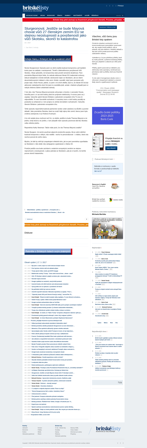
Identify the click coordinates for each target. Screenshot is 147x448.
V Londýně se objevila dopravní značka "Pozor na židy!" (48, 388)
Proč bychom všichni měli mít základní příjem (45, 268)
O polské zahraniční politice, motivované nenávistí (56, 381)
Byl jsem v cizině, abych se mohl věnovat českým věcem (48, 265)
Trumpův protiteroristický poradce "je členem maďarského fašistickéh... (53, 307)
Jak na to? (98, 171)
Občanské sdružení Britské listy (42, 443)
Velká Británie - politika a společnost (37, 210)
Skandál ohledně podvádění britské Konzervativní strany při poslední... (52, 360)
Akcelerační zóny (102, 316)
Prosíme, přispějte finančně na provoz (46, 320)
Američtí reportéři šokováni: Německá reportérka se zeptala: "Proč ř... (52, 292)
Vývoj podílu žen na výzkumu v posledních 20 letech (47, 286)
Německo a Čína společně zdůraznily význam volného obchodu (50, 328)
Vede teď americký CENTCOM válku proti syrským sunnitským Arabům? (61, 305)
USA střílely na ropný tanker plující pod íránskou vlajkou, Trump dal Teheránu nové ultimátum (107, 298)
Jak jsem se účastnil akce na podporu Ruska (108, 310)
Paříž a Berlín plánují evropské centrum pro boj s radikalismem (50, 333)
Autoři (87, 15)
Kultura (24, 432)
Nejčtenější (78, 15)
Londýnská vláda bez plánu (40, 362)
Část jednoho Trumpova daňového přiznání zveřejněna (47, 396)
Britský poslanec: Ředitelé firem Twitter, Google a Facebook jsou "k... (52, 401)
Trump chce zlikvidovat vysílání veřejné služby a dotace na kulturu (51, 310)
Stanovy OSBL (74, 428)
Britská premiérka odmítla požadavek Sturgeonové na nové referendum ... (53, 326)
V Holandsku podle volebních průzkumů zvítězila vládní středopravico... (52, 354)
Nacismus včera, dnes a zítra (105, 304)
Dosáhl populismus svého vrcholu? (52, 357)
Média (39, 432)
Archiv (42, 15)
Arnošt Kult (105, 313)
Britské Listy (108, 429)
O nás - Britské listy (60, 428)
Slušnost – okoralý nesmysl (48, 383)
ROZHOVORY (51, 15)
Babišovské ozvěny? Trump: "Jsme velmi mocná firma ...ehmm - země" (52, 273)
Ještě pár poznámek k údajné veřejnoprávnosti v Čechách (108, 283)
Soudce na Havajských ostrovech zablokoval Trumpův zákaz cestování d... (53, 349)
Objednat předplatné (108, 27)
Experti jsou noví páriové (39, 404)
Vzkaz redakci (74, 430)
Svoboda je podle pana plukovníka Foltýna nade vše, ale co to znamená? (107, 262)
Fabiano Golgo (106, 366)
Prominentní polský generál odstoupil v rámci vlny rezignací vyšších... (52, 315)
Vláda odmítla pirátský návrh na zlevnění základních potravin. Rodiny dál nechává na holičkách (108, 361)
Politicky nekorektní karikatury (104, 213)
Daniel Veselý (36, 367)
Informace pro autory (76, 432)
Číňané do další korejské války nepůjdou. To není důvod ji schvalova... (60, 297)
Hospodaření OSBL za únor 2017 (40, 414)
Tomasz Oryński (36, 381)
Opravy (57, 432)
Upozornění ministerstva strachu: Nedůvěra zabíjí (56, 378)
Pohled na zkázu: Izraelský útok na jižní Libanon (106, 354)
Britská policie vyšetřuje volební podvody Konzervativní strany (50, 399)
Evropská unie (54, 210)
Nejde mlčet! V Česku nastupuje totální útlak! (108, 255)
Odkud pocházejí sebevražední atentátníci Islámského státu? (49, 323)
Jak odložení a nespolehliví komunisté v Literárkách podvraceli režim (52, 339)
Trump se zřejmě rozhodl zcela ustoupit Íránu (108, 290)
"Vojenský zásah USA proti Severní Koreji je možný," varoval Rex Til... (52, 294)
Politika (40, 430)
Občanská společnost (28, 434)
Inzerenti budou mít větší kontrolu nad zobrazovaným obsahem (50, 284)
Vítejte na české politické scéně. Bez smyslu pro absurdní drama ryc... (60, 409)
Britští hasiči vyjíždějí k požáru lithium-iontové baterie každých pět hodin (108, 339)
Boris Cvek (105, 259)
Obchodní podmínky (60, 436)
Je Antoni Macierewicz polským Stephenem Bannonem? (56, 318)
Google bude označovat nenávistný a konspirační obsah (48, 352)
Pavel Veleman (106, 252)
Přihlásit (120, 6)
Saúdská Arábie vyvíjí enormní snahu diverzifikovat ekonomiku (50, 341)
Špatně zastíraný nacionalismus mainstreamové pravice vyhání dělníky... (53, 407)
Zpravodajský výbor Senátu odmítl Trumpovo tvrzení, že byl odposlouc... (53, 331)
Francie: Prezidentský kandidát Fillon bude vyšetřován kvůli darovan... (52, 336)
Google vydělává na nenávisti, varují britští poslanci (47, 281)
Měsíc (106, 322)
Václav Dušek (36, 383)
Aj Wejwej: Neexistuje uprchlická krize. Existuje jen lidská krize (50, 370)
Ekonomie (25, 430)
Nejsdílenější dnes (99, 331)
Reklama (57, 434)
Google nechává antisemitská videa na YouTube (46, 302)
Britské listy (36, 9)
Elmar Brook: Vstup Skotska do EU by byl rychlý (46, 412)
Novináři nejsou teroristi (39, 278)
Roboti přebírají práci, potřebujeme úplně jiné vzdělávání (48, 365)
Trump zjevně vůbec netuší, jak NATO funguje (45, 271)
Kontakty (57, 430)
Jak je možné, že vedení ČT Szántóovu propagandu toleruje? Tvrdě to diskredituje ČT (108, 276)
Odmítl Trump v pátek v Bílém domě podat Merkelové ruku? (49, 299)
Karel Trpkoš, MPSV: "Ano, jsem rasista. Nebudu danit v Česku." (106, 268)
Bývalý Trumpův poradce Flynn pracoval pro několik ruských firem (51, 344)
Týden (99, 322)
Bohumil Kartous (37, 357)
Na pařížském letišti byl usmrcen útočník (43, 289)
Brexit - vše (61, 212)
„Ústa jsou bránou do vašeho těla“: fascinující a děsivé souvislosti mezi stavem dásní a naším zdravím (109, 346)
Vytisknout (28, 219)
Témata (60, 15)
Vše (116, 322)
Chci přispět (111, 148)
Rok (111, 322)
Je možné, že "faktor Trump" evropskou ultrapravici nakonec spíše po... (61, 312)
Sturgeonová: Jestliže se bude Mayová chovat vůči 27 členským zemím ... (53, 373)
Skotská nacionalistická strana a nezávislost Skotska (40, 212)
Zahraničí (25, 428)
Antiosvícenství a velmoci (39, 394)
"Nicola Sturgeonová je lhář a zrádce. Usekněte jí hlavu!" (48, 391)
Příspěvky (95, 15)
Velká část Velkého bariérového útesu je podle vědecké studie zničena (52, 375)
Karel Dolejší (35, 297)
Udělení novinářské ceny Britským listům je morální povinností (107, 369)
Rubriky (68, 15)
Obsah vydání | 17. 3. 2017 (35, 262)
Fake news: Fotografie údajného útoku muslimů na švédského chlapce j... (53, 346)
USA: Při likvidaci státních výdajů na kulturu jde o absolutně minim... (52, 276)
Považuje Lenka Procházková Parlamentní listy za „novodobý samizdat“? (61, 367)
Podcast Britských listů (102, 159)
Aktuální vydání (32, 15)
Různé (39, 434)
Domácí (40, 428)
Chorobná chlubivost (46, 386)
